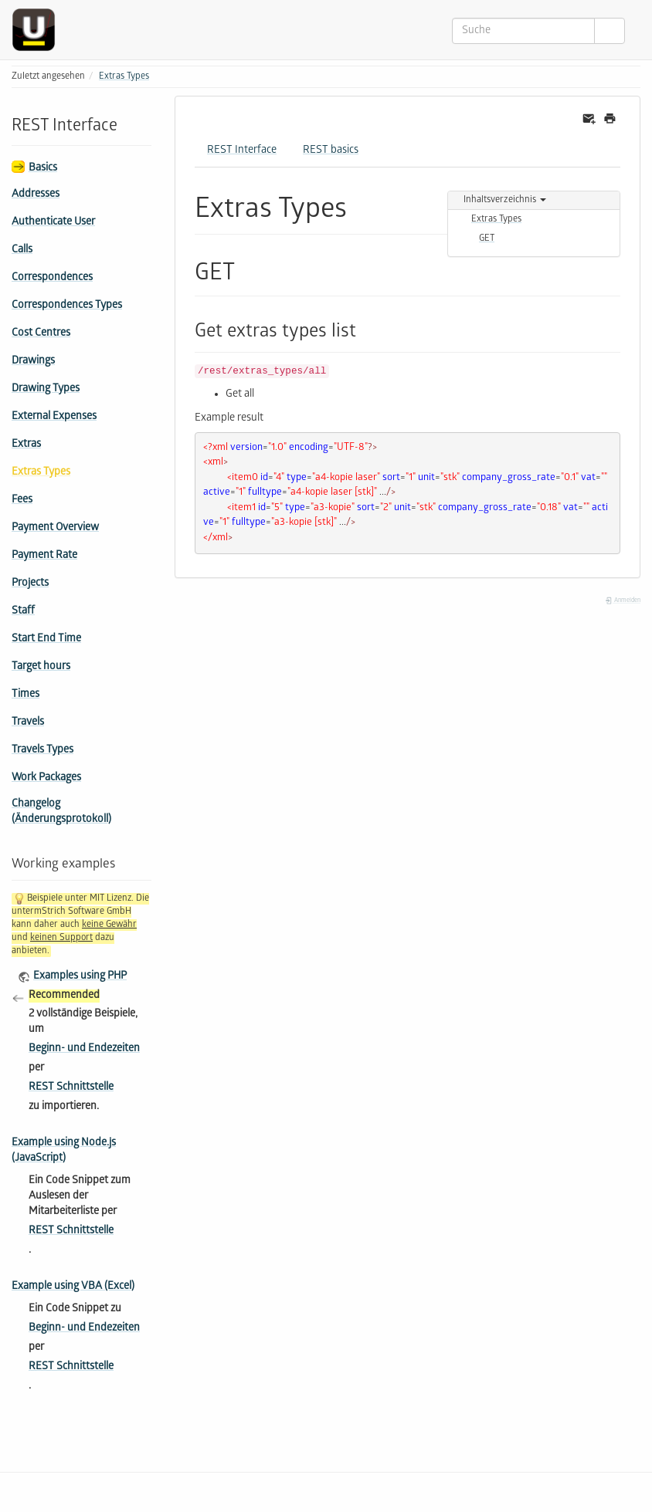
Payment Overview (55, 528)
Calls (22, 250)
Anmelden (622, 600)
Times (25, 695)
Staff (23, 611)
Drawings (33, 361)
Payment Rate (44, 556)
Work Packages (46, 778)
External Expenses (54, 417)
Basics (43, 168)
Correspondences (52, 278)
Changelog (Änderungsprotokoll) (61, 812)
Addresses (35, 194)
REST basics (330, 150)
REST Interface (242, 150)
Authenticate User (53, 222)
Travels (28, 722)
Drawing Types (46, 389)
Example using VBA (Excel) (73, 1287)
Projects (30, 583)
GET (486, 239)
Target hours (41, 667)
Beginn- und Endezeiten (84, 1049)
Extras (26, 445)
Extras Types (124, 77)
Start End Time (46, 639)
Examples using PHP (80, 976)
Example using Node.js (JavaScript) (64, 1151)
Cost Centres (41, 333)
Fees (22, 500)
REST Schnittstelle (71, 1087)
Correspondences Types (67, 306)
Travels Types (42, 750)
